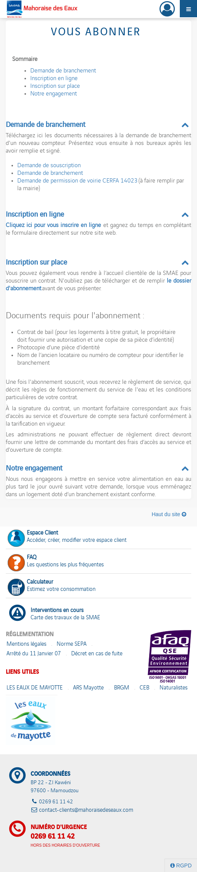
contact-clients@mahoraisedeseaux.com (86, 810)
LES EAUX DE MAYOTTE (35, 688)
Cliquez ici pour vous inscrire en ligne (53, 226)
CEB (144, 688)
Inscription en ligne (54, 79)
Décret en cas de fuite (96, 654)
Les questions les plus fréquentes (56, 562)
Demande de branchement (63, 71)
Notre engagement (53, 94)
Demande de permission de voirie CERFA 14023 (77, 181)
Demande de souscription (49, 166)
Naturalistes (173, 688)
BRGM (121, 688)
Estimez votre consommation (52, 586)
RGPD (181, 865)
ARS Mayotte (88, 688)
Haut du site (168, 514)
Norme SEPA (71, 644)
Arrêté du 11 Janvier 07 (34, 654)
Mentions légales (26, 644)
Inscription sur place (55, 86)
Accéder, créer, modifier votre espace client (67, 537)
